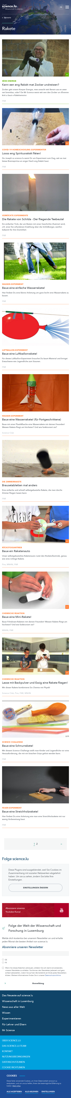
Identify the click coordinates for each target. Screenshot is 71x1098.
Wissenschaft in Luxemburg (17, 1001)
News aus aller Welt (13, 1007)
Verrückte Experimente (15, 215)
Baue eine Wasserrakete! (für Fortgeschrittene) (31, 419)
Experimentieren (11, 1018)
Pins (4, 564)
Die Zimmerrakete (11, 481)
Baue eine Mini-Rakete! (16, 617)
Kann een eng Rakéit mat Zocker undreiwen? (30, 84)
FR (61, 7)
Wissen (6, 1013)
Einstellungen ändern (35, 887)
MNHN (10, 564)
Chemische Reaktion (13, 613)
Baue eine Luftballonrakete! (19, 353)
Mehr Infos (16, 1086)
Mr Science (8, 1030)
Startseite (6, 18)
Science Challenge (12, 742)
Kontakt (7, 1051)
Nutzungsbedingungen (16, 1056)
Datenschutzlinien (13, 1062)
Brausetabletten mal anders (19, 485)
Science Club (8, 433)
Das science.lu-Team (14, 1045)
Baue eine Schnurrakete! (17, 746)
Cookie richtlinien (13, 1067)
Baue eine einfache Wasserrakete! (23, 288)
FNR (4, 101)
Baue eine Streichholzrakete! (20, 811)
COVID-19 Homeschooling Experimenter (24, 149)
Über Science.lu (11, 1040)
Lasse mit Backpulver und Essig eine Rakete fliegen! (35, 682)
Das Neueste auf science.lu (17, 995)
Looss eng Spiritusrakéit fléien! (21, 153)
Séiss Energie (9, 81)
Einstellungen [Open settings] (48, 1092)
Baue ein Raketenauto (16, 551)
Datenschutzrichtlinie (53, 975)
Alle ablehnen (31, 1092)
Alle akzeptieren (14, 1092)
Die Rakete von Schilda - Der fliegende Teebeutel (33, 219)
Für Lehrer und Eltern (14, 1024)
